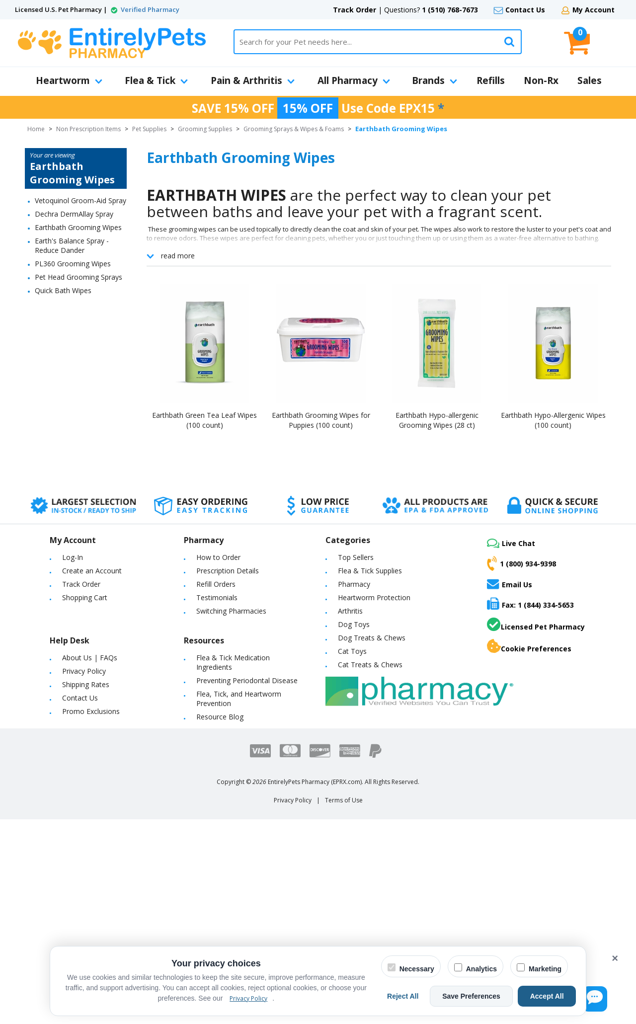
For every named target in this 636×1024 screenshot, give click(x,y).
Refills (491, 80)
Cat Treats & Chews (370, 664)
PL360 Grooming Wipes (73, 263)
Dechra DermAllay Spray (74, 214)
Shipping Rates (85, 684)
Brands (434, 80)
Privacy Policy (84, 671)
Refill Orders (216, 584)
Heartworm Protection (374, 597)
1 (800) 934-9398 (521, 563)
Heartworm (69, 80)
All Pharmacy (354, 80)
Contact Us (525, 9)
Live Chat (511, 543)
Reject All (423, 996)
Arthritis (350, 611)
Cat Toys (352, 651)
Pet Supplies (149, 129)
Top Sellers (356, 557)
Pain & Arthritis (253, 80)
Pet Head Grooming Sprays (78, 277)
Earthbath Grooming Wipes (78, 227)
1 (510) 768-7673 (450, 9)
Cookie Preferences (529, 646)
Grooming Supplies (205, 129)
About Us (77, 657)
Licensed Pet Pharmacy (536, 624)
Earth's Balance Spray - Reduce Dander (72, 245)
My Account (593, 9)
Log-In (72, 557)
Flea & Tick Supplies (370, 570)
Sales (589, 80)
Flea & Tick (156, 80)
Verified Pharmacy (150, 9)
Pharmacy (354, 584)
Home (36, 129)
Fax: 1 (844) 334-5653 (530, 603)
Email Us (509, 584)
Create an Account (92, 570)
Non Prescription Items (88, 129)
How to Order (218, 557)
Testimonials (217, 597)
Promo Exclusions (91, 711)
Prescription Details (227, 570)
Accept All (551, 996)
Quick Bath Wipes (63, 290)
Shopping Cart (84, 597)
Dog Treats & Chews (371, 637)
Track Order (354, 9)
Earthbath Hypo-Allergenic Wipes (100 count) (553, 420)
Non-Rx (541, 80)
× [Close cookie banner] (615, 958)
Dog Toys (354, 624)
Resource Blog (219, 716)
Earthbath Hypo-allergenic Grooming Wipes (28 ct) (437, 420)
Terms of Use (344, 800)
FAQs (108, 657)
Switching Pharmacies (231, 611)
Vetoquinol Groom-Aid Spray (80, 200)
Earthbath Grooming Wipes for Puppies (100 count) (321, 420)
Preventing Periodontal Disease (247, 680)
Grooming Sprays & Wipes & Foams (293, 129)
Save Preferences (484, 996)
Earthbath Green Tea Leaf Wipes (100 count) (204, 420)
